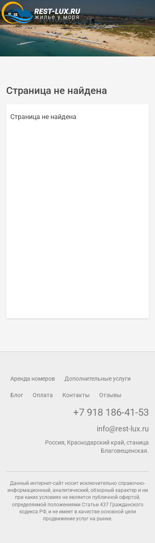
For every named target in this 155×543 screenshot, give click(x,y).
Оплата (43, 395)
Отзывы (110, 395)
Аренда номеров (32, 378)
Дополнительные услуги (97, 378)
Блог (16, 395)
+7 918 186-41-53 (111, 412)
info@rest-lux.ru (123, 428)
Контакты (76, 395)
